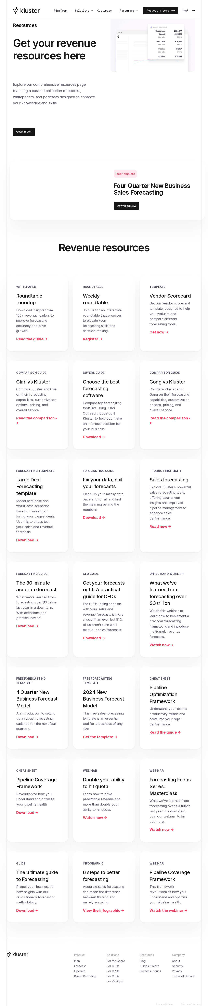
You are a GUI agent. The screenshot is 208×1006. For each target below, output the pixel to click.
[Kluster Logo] (26, 10)
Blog (143, 961)
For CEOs (113, 966)
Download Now (126, 205)
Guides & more (149, 966)
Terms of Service (183, 976)
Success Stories (150, 971)
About (176, 961)
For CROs (113, 971)
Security (177, 966)
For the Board (116, 961)
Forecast (80, 966)
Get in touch (23, 131)
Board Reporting (85, 976)
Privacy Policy (164, 1004)
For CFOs (113, 976)
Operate (79, 971)
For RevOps (115, 981)
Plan (77, 961)
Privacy (177, 971)
